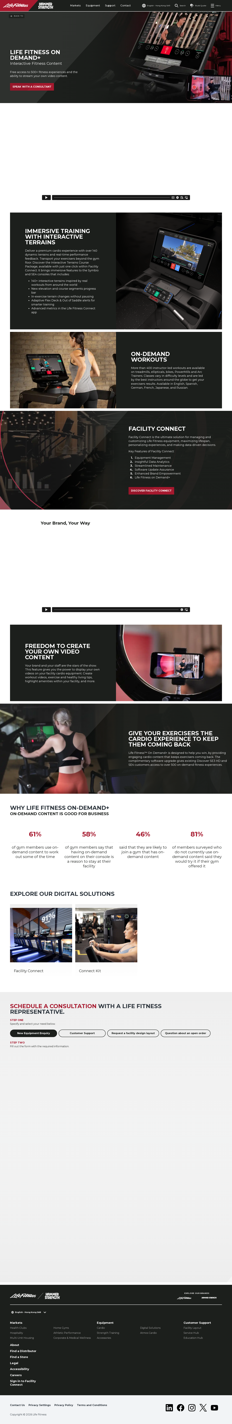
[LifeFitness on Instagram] (192, 1407)
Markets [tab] (75, 5)
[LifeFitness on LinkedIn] (169, 1407)
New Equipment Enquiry (33, 1033)
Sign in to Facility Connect (23, 1382)
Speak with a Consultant (32, 86)
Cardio (101, 1327)
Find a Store (19, 1357)
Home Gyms (61, 1327)
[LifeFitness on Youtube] (214, 1407)
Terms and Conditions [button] (92, 1405)
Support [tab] (110, 5)
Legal (14, 1363)
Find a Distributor (23, 1351)
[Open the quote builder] (198, 6)
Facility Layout (192, 1327)
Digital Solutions (150, 1327)
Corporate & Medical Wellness (72, 1337)
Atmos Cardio (148, 1332)
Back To (16, 16)
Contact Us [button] (17, 1405)
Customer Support (82, 1033)
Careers (16, 1375)
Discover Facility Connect (151, 490)
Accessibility (19, 1369)
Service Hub (191, 1332)
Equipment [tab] (93, 5)
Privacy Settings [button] (40, 1405)
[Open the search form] (180, 6)
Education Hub (193, 1337)
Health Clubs (18, 1327)
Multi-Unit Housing (22, 1337)
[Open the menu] (215, 6)
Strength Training (108, 1332)
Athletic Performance (67, 1332)
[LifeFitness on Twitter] (203, 1407)
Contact (125, 5)
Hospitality (16, 1332)
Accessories (104, 1337)
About (14, 1345)
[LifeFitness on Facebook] (180, 1407)
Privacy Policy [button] (63, 1405)
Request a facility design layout (133, 1033)
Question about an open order (185, 1033)
